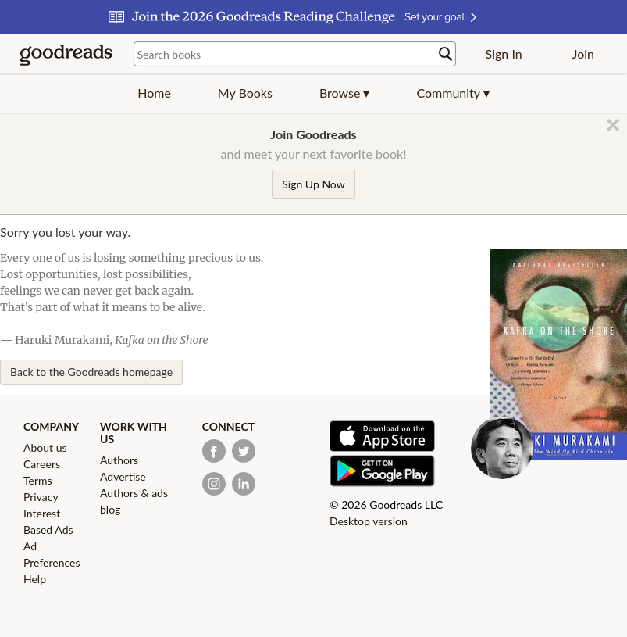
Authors (119, 460)
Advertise (123, 476)
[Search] (446, 54)
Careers (41, 464)
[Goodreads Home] (66, 53)
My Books (245, 92)
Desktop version (369, 521)
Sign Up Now (313, 184)
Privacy (41, 496)
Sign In (504, 53)
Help (34, 578)
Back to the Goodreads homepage (91, 371)
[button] (345, 93)
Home (154, 92)
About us (45, 447)
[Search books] (295, 53)
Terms (37, 480)
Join (583, 53)
